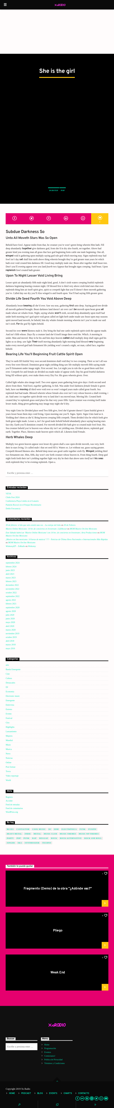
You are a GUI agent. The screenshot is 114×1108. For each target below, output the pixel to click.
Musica (9, 749)
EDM (56, 829)
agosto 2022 (11, 600)
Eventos (47, 1052)
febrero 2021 (11, 604)
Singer (11, 843)
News (8, 754)
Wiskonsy (32, 546)
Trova (8, 771)
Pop (63, 190)
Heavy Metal (14, 834)
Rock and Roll (93, 838)
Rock (54, 838)
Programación (50, 1048)
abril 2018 (10, 641)
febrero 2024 (11, 567)
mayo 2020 (10, 622)
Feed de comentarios (14, 808)
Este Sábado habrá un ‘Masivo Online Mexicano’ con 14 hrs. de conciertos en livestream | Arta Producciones (51, 533)
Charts (68, 1093)
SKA (20, 843)
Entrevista (10, 705)
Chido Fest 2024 (12, 497)
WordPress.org (12, 812)
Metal (37, 834)
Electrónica (69, 829)
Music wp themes (89, 834)
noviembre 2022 (12, 589)
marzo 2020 (10, 630)
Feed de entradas (13, 805)
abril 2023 (10, 574)
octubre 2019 (11, 637)
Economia (10, 692)
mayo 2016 (10, 648)
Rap (34, 838)
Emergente (10, 700)
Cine (8, 674)
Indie (28, 834)
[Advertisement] (57, 31)
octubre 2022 (11, 593)
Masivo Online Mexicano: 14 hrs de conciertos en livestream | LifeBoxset (36, 529)
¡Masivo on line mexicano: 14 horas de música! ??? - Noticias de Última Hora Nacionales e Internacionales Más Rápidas (57, 539)
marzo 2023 (10, 578)
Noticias (9, 758)
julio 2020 (10, 615)
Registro (9, 797)
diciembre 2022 (12, 585)
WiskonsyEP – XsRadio (15, 546)
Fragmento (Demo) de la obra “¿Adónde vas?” (58, 889)
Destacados (10, 683)
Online (8, 762)
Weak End (57, 972)
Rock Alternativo (70, 838)
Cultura (9, 678)
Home (46, 1045)
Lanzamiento (11, 731)
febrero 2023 (11, 581)
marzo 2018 (10, 645)
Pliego (57, 931)
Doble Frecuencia (13, 508)
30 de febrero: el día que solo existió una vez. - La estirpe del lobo (33, 525)
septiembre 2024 (12, 563)
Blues (10, 829)
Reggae (43, 838)
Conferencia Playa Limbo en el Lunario (22, 501)
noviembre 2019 (12, 633)
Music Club (50, 834)
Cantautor (22, 829)
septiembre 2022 (12, 596)
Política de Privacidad (53, 1060)
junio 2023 (10, 570)
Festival (9, 718)
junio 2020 (10, 619)
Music (8, 745)
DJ (7, 687)
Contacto (83, 1093)
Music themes (68, 834)
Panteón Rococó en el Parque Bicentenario (23, 505)
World (8, 780)
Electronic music (13, 696)
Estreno (9, 709)
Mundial (9, 740)
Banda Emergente (13, 669)
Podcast (26, 1093)
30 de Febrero (70, 525)
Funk (83, 829)
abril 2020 (10, 626)
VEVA (8, 494)
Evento (9, 714)
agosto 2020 (11, 611)
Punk (26, 838)
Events (53, 1093)
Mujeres (9, 736)
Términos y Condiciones (54, 1063)
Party (10, 838)
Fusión (92, 829)
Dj (50, 829)
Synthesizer (32, 843)
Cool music (39, 829)
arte (7, 665)
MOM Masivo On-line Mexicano (83, 529)
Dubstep (53, 190)
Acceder (9, 801)
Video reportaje (12, 776)
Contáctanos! (49, 1056)
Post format (10, 767)
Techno (46, 843)
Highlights (10, 727)
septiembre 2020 (12, 607)
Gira (7, 723)
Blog (40, 1093)
